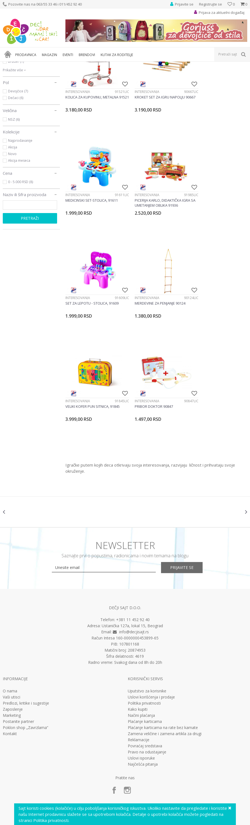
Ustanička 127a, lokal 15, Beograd (132, 563)
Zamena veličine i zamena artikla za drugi (164, 671)
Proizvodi (28, 65)
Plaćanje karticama (145, 659)
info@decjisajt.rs (134, 569)
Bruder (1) (16, 123)
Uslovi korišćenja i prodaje (151, 635)
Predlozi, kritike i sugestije (26, 641)
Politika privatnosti (144, 641)
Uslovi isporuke (141, 696)
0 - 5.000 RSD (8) (20, 243)
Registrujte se (210, 4)
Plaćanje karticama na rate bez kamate (163, 665)
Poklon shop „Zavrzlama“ (25, 665)
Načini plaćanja (141, 653)
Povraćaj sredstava (145, 684)
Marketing (12, 653)
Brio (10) (14, 116)
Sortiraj (216, 74)
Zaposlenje (13, 647)
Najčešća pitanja (143, 702)
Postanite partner (18, 659)
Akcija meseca (19, 222)
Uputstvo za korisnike (147, 629)
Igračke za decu (52, 65)
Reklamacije (138, 677)
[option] (33, 449)
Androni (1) (16, 103)
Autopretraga (191, 74)
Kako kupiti (137, 647)
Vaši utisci (11, 635)
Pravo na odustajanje (147, 690)
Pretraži (30, 279)
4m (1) (13, 96)
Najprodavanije (20, 202)
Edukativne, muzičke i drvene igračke (96, 65)
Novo (12, 215)
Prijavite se (186, 505)
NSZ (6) (14, 180)
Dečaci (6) (15, 159)
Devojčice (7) (18, 152)
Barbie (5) (15, 109)
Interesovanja (77, 146)
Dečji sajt (10, 65)
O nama (10, 629)
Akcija (12, 208)
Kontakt (10, 671)
